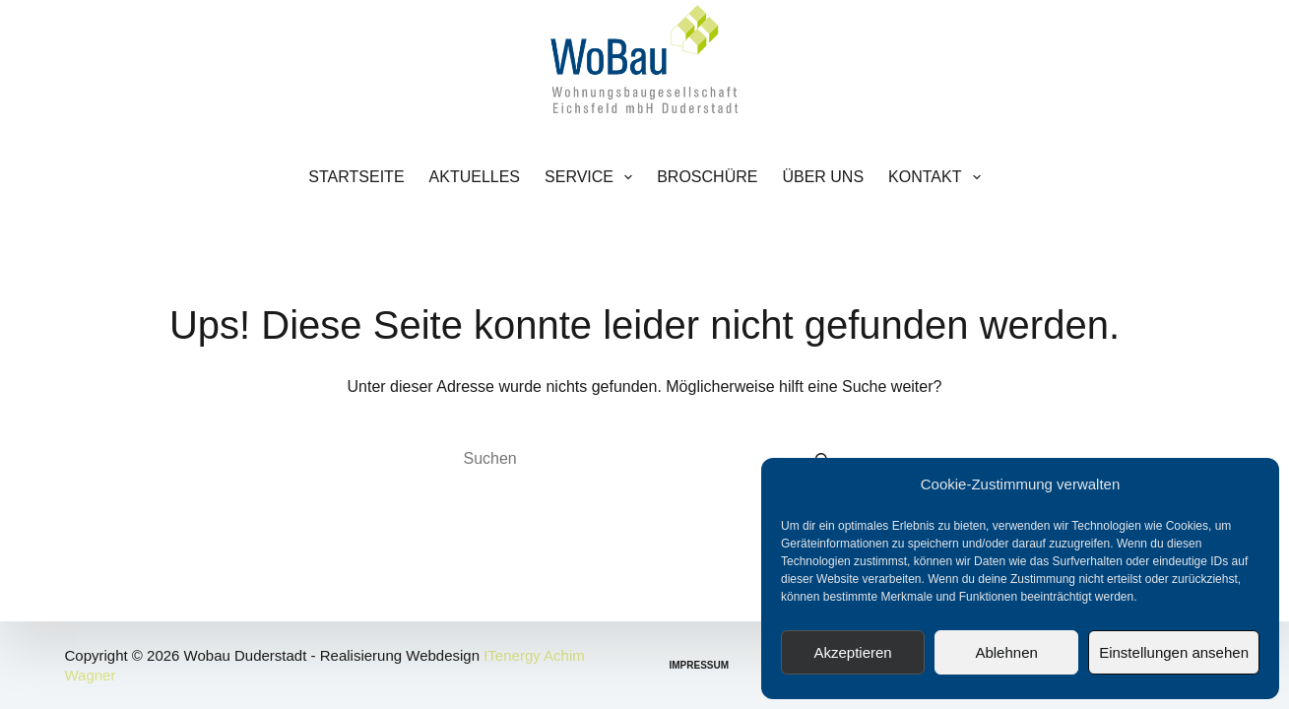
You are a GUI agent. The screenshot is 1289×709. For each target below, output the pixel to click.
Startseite (356, 176)
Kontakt (938, 177)
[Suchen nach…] (625, 459)
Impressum (700, 665)
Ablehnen (1006, 652)
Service (592, 177)
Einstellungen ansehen (1174, 652)
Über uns (823, 176)
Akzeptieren (852, 652)
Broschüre (707, 176)
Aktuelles (474, 176)
